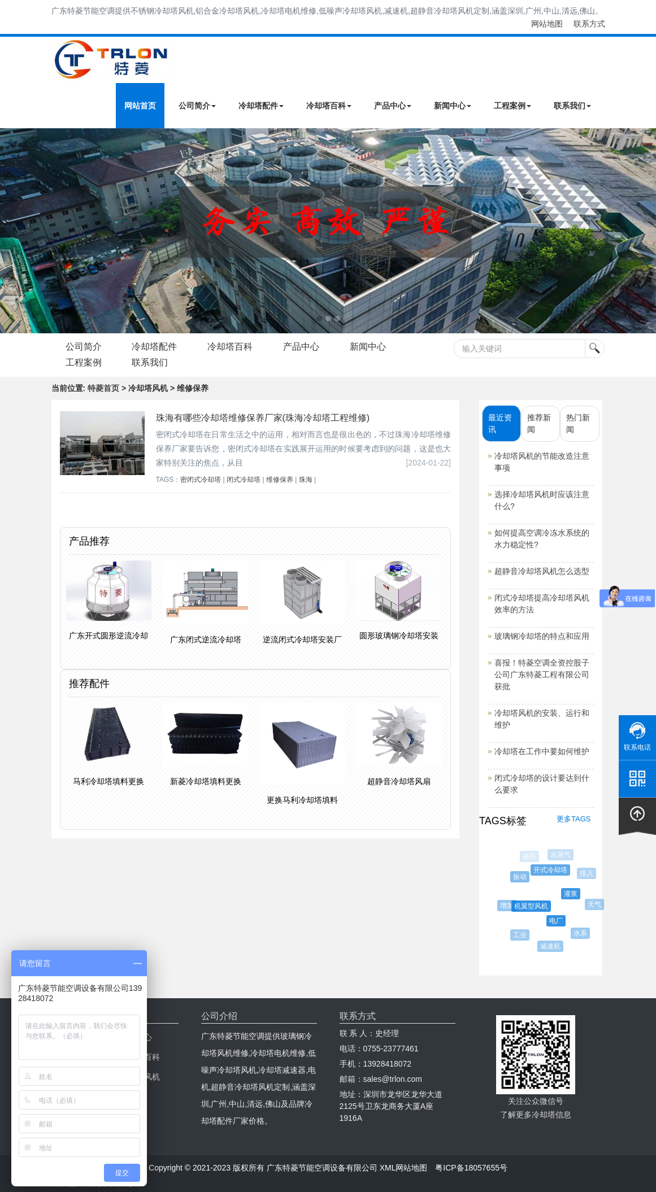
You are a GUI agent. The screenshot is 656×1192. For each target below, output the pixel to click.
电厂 (557, 921)
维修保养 (279, 480)
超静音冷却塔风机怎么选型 (541, 571)
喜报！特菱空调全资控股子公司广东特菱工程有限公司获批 (541, 674)
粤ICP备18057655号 (471, 1167)
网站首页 (140, 105)
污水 (505, 877)
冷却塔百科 (328, 105)
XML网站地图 (404, 1167)
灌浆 (572, 894)
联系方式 (589, 23)
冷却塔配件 (261, 105)
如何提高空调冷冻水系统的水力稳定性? (541, 538)
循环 (529, 856)
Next (11, 230)
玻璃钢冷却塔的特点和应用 (541, 636)
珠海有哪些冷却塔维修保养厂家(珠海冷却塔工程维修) (263, 418)
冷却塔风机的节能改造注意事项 (541, 461)
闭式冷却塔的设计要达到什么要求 (541, 783)
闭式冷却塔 (243, 480)
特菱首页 (103, 388)
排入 (587, 873)
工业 (521, 935)
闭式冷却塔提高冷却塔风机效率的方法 (541, 603)
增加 (507, 906)
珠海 (305, 480)
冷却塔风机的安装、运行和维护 (541, 718)
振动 (521, 877)
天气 (595, 904)
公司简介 (197, 105)
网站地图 (547, 23)
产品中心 (392, 105)
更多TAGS (573, 819)
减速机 (551, 946)
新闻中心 (452, 105)
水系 (581, 933)
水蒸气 (561, 855)
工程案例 (512, 105)
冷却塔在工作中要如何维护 (541, 751)
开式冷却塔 (551, 870)
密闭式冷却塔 (200, 480)
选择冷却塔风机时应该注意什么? (541, 500)
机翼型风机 (533, 906)
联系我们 (572, 105)
